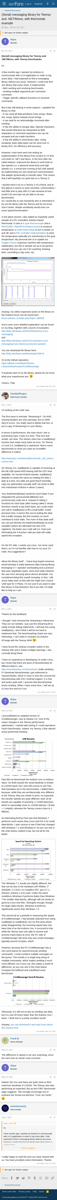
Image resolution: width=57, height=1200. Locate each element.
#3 (54, 609)
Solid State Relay (26, 229)
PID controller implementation (31, 233)
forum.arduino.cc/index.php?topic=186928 (23, 318)
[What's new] (47, 4)
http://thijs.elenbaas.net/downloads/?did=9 (23, 353)
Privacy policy (24, 1191)
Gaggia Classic (9, 242)
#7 (54, 1117)
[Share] (50, 51)
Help (35, 1191)
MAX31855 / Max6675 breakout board (21, 226)
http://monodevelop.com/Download (19, 669)
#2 (54, 405)
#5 (54, 1050)
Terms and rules (9, 1191)
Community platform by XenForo (24, 1197)
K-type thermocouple (33, 223)
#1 (54, 51)
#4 (54, 711)
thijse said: (8, 1123)
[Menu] (4, 4)
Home (41, 1191)
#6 (54, 1077)
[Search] (53, 4)
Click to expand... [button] (28, 1148)
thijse (6, 27)
